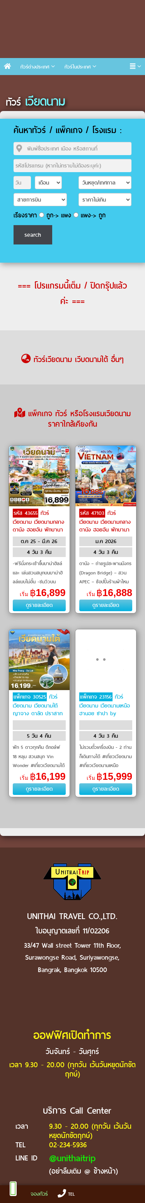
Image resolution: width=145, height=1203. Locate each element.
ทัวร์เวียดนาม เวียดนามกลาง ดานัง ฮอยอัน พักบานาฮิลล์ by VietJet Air (38, 525)
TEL (66, 1194)
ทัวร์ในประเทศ (77, 67)
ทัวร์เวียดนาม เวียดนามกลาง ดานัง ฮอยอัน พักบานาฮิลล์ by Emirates (105, 525)
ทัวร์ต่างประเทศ (34, 67)
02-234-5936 (68, 1144)
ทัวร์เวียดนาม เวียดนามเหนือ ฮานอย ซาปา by (104, 705)
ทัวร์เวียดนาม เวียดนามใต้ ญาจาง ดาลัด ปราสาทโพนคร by (38, 709)
